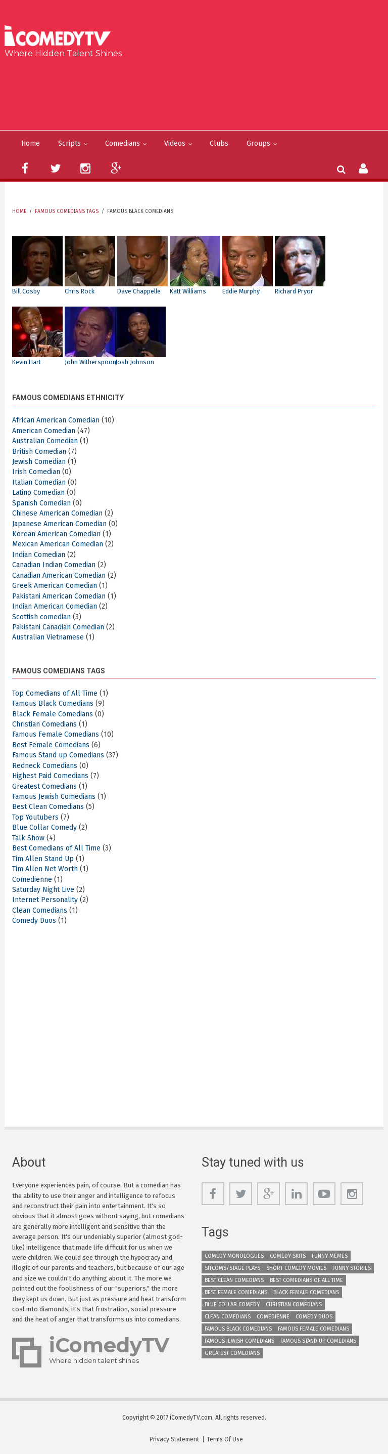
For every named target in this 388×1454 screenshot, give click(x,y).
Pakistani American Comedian (59, 596)
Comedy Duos (34, 920)
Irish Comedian (36, 471)
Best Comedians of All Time (56, 848)
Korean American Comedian (56, 534)
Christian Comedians (44, 724)
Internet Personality (45, 899)
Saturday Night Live (43, 889)
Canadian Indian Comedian (53, 565)
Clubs (219, 143)
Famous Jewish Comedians (53, 796)
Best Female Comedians (50, 745)
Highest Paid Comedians (50, 776)
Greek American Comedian (54, 585)
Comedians (122, 143)
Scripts (69, 143)
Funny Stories (351, 1268)
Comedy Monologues (234, 1256)
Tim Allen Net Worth (45, 869)
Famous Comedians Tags (67, 211)
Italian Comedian (39, 482)
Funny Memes (330, 1256)
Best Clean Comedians (48, 806)
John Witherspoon (90, 362)
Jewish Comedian (39, 461)
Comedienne (32, 879)
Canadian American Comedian (59, 575)
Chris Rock (79, 291)
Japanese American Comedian (59, 524)
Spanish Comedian (41, 503)
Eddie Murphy (241, 291)
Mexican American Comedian (57, 544)
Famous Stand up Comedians (58, 755)
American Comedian (43, 430)
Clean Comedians (39, 910)
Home (30, 143)
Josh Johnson (134, 362)
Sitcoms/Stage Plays (232, 1268)
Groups (258, 143)
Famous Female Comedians (55, 734)
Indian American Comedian (54, 606)
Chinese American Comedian (57, 513)
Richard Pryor (294, 291)
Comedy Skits (288, 1256)
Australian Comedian (45, 441)
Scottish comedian (41, 617)
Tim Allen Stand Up (43, 858)
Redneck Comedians (44, 765)
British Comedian (39, 451)
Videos (174, 143)
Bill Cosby (26, 291)
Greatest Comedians (44, 786)
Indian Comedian (38, 554)
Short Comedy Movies (296, 1268)
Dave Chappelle (139, 291)
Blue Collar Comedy (44, 827)
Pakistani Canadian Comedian (58, 627)
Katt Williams (188, 291)
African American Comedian (56, 420)
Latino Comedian (38, 492)
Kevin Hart (26, 362)
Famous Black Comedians (52, 703)
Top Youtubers (35, 817)
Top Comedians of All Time (55, 693)
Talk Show (28, 838)
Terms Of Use (225, 1439)
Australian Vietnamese (48, 637)
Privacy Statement (174, 1439)
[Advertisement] (197, 92)
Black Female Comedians (52, 714)
